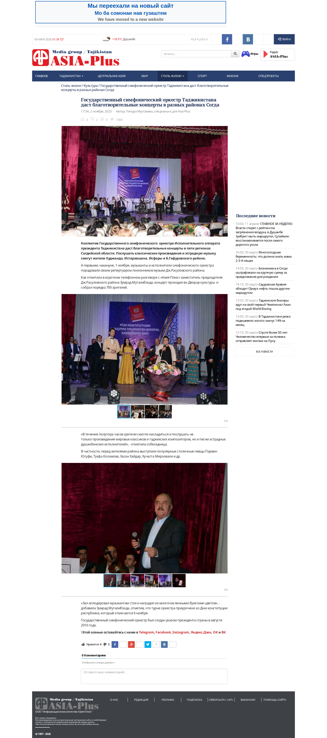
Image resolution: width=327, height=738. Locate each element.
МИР (144, 76)
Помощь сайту (275, 700)
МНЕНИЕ (233, 76)
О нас (114, 700)
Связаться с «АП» (221, 700)
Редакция (141, 700)
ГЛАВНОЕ (41, 76)
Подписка (194, 700)
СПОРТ (202, 76)
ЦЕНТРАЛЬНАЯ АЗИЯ (112, 76)
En (203, 39)
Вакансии (248, 700)
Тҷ (198, 39)
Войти (284, 39)
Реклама (168, 700)
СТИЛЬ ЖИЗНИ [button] (172, 76)
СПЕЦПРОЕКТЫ (268, 76)
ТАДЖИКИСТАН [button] (71, 76)
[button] (224, 297)
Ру (192, 39)
